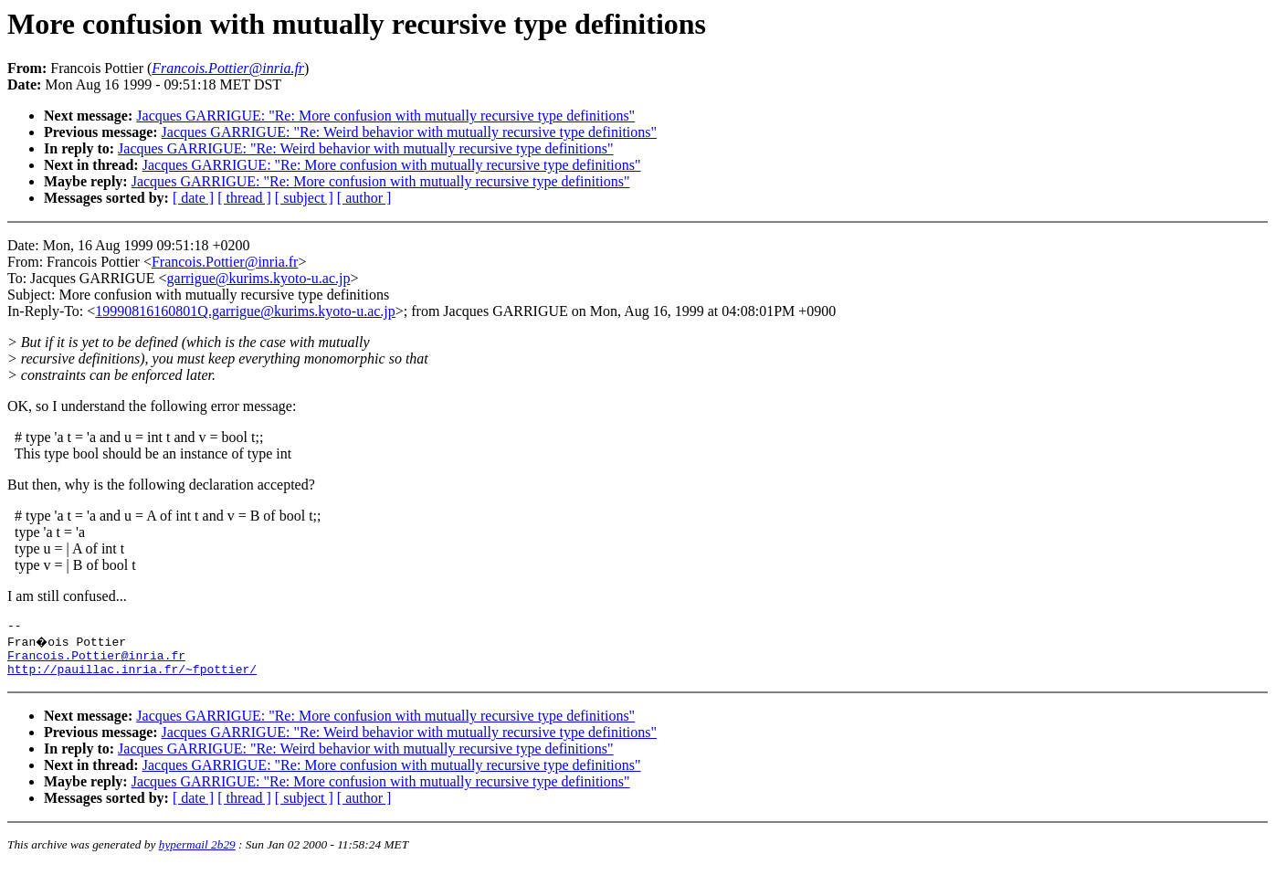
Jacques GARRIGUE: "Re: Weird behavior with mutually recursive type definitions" (409, 132)
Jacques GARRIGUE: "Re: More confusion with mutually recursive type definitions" (385, 115)
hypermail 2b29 (197, 852)
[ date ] (193, 198)
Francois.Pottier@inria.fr (225, 261)
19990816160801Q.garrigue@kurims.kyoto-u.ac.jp (245, 311)
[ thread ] (244, 198)
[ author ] (364, 198)
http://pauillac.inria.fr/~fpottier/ (132, 677)
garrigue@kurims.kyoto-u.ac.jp (259, 278)
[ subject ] (304, 198)
